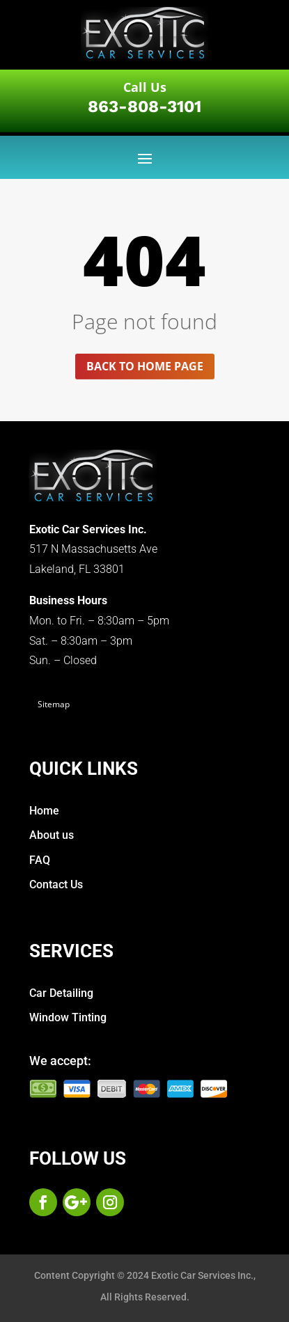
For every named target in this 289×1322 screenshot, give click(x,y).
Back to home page (144, 366)
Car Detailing (61, 993)
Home (44, 810)
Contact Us (56, 884)
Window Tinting (68, 1017)
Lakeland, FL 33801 (77, 569)
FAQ (39, 860)
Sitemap (54, 704)
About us (51, 835)
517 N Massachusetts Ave (93, 549)
